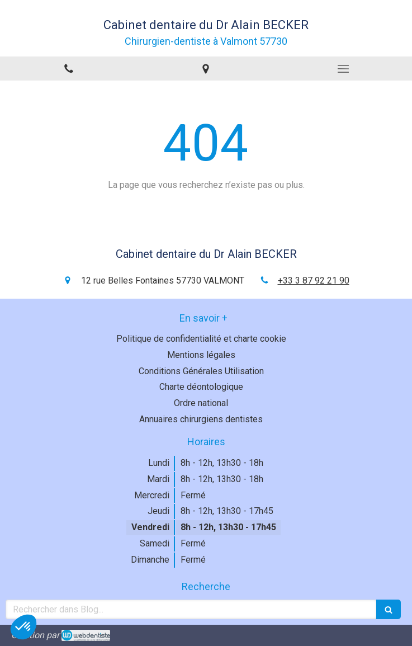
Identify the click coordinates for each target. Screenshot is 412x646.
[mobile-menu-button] (343, 69)
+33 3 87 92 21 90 (313, 280)
